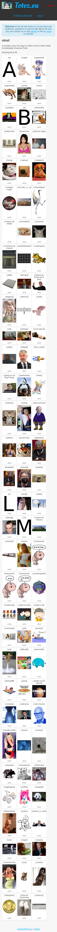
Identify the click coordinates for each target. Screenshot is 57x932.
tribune (34, 31)
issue (48, 31)
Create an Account (22, 15)
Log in (40, 15)
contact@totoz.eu (24, 929)
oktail (9, 81)
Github (37, 929)
